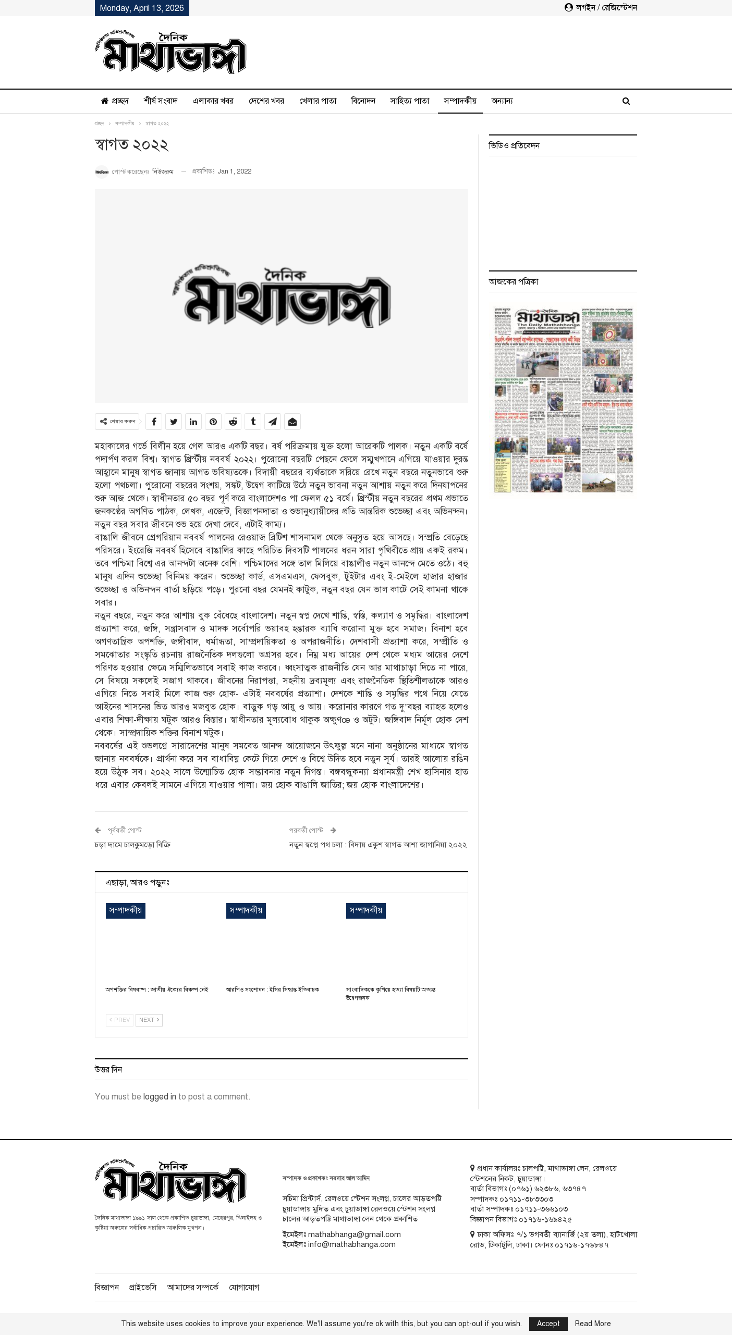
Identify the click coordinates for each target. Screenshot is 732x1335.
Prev (119, 1020)
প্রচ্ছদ (115, 101)
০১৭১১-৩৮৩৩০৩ (526, 1199)
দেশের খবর (266, 101)
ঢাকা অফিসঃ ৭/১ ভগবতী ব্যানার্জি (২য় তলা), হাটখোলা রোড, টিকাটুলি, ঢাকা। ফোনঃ (553, 1240)
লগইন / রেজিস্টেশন (601, 8)
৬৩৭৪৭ (574, 1188)
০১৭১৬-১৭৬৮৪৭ (581, 1245)
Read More (593, 1324)
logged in (159, 1097)
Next (149, 1020)
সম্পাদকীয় (460, 101)
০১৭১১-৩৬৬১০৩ (541, 1209)
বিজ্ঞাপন (107, 1287)
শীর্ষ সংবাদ (160, 101)
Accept (548, 1323)
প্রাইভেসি (143, 1287)
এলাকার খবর (213, 101)
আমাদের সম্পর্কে (192, 1287)
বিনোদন (363, 101)
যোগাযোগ (244, 1287)
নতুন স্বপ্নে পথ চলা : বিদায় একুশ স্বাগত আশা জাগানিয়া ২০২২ (378, 844)
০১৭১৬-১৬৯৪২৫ (545, 1219)
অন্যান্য (502, 101)
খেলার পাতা (317, 101)
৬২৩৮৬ (546, 1188)
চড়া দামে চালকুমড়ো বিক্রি (132, 844)
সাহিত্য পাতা (410, 101)
